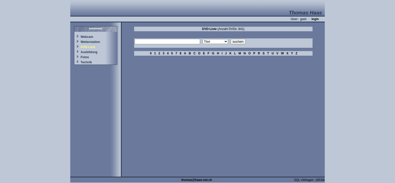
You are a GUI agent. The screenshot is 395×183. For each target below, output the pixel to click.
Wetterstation (90, 42)
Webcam (87, 37)
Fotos (85, 57)
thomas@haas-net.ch (196, 180)
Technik (86, 62)
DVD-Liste (88, 47)
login (315, 19)
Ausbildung (89, 52)
